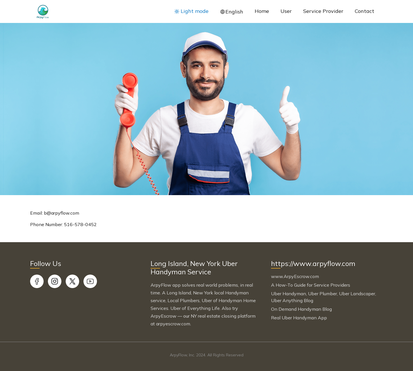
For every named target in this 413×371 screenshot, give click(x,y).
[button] (191, 11)
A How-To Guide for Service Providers (310, 285)
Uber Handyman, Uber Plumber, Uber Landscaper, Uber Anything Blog (323, 297)
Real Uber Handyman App (299, 318)
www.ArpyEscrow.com (295, 276)
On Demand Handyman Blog (301, 309)
